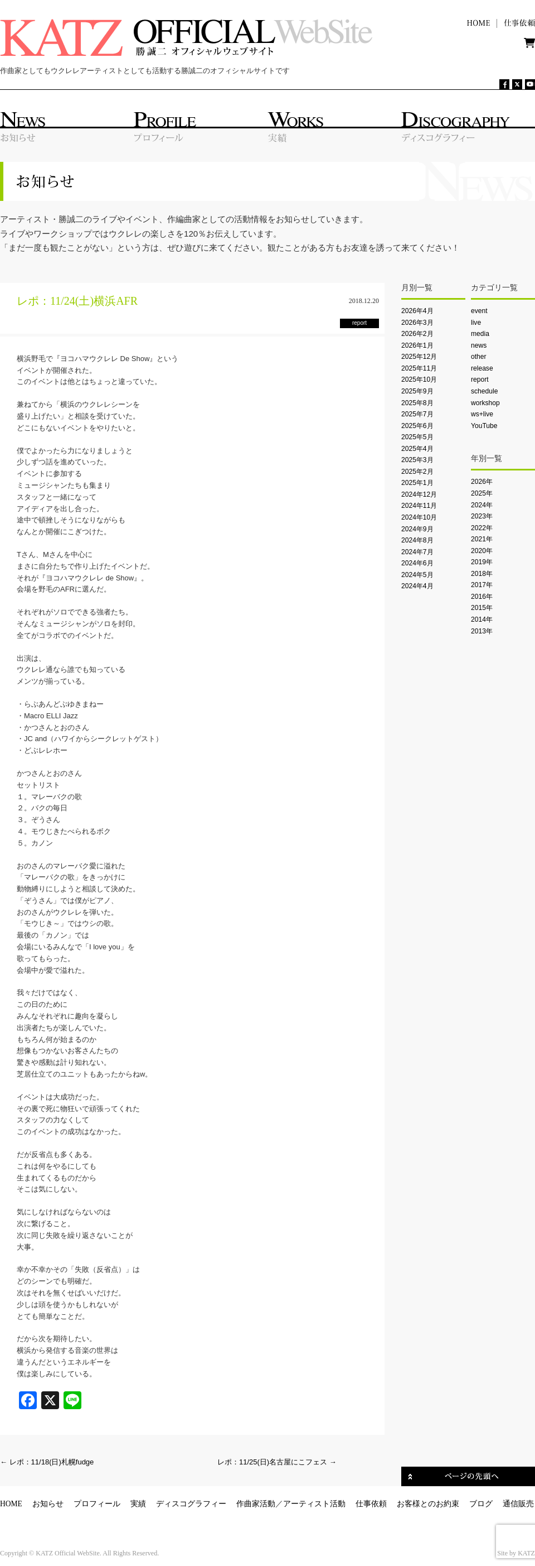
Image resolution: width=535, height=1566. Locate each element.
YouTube (484, 426)
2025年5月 (417, 437)
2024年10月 (419, 517)
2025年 (482, 493)
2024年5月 (417, 575)
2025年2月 (417, 471)
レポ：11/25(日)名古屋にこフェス (277, 1462)
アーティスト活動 (314, 1504)
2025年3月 (417, 460)
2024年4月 (417, 586)
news (479, 345)
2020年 (482, 551)
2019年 (482, 562)
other (479, 357)
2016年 (482, 597)
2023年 (482, 516)
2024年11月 (419, 506)
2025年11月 (419, 368)
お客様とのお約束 (428, 1504)
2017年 (482, 585)
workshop (485, 403)
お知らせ (48, 1504)
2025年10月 (419, 379)
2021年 (482, 539)
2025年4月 (417, 449)
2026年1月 (417, 345)
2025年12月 (419, 357)
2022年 (482, 528)
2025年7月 (417, 414)
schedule (484, 391)
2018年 (482, 574)
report (480, 379)
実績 (138, 1504)
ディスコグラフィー (191, 1504)
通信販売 (518, 1504)
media (480, 334)
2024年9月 (417, 529)
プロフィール (97, 1504)
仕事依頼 (371, 1504)
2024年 (482, 505)
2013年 (482, 631)
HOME (11, 1504)
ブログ (481, 1504)
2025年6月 (417, 426)
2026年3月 (417, 322)
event (479, 311)
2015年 (482, 608)
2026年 (482, 482)
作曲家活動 (255, 1504)
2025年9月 (417, 391)
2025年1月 (417, 483)
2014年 (482, 619)
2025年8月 (417, 403)
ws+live (482, 414)
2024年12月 (419, 494)
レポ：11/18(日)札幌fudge (47, 1462)
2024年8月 (417, 540)
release (482, 368)
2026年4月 (417, 311)
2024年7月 (417, 552)
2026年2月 (417, 334)
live (476, 322)
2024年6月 (417, 563)
